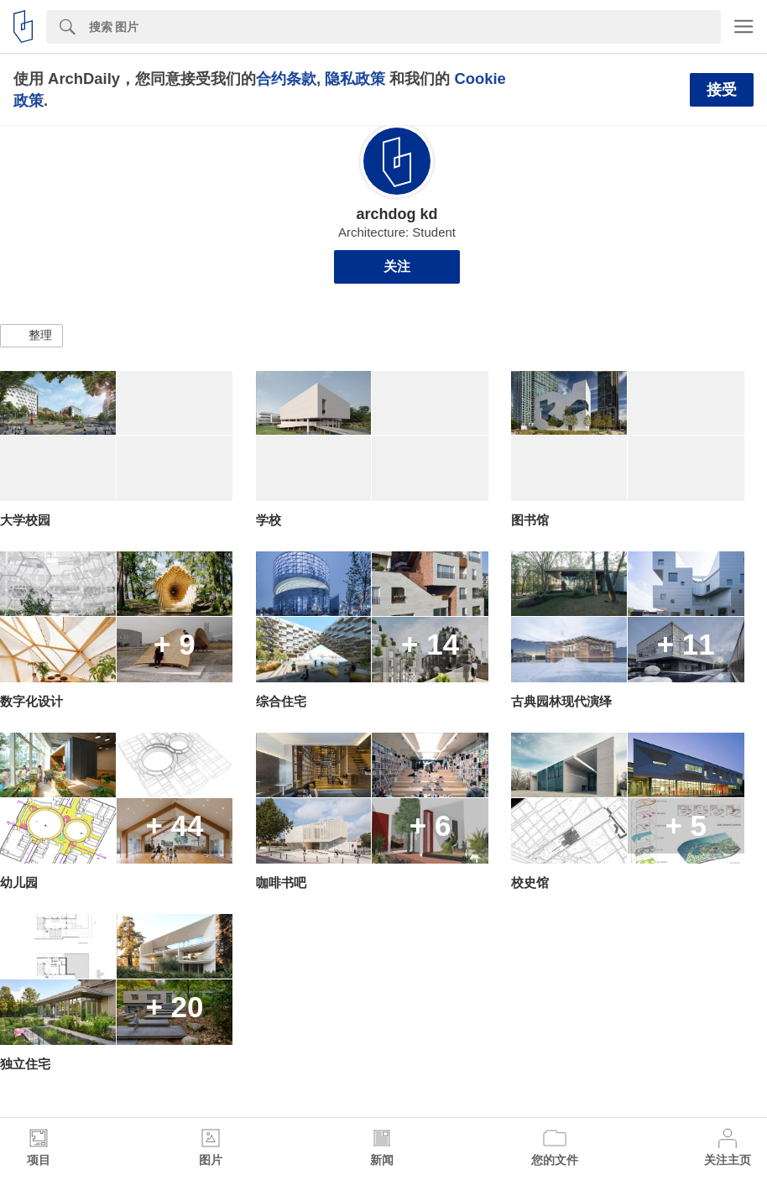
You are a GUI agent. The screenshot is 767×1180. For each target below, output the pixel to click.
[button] (31, 335)
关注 (397, 266)
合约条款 (286, 78)
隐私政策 (355, 78)
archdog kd (396, 214)
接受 (722, 89)
